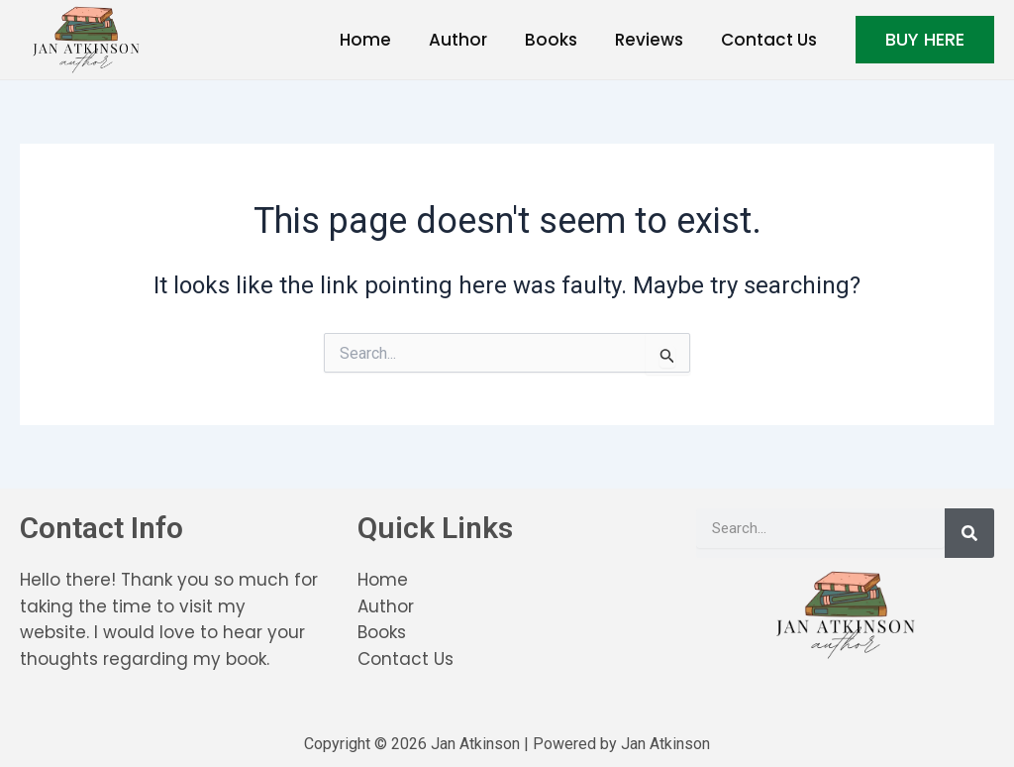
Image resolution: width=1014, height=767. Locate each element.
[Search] (969, 533)
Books (561, 40)
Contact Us (771, 40)
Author (472, 40)
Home (383, 40)
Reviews (655, 40)
